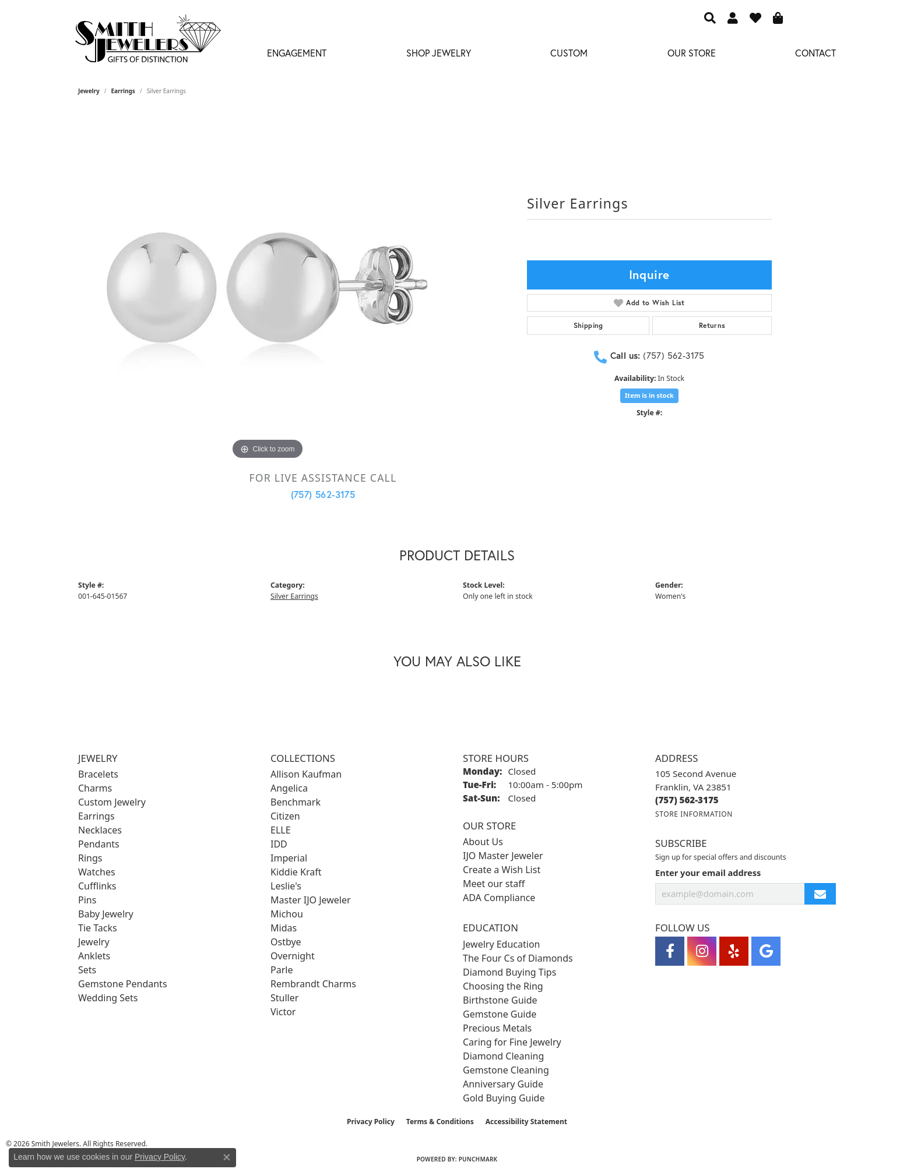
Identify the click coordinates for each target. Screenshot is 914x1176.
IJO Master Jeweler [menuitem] (503, 855)
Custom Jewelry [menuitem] (112, 802)
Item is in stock (649, 395)
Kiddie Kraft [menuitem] (295, 872)
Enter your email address (708, 872)
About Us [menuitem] (483, 841)
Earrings (123, 91)
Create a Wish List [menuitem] (501, 869)
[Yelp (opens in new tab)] (733, 951)
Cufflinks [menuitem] (97, 886)
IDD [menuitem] (278, 844)
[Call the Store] (687, 800)
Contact (815, 53)
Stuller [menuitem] (284, 997)
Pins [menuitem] (87, 900)
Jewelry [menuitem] (94, 941)
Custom (569, 53)
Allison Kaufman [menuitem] (306, 774)
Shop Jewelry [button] (438, 53)
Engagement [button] (296, 53)
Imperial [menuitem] (288, 858)
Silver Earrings (294, 596)
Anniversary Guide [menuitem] (503, 1084)
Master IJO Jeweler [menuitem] (310, 900)
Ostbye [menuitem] (285, 941)
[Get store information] (694, 814)
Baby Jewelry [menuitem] (105, 913)
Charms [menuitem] (95, 788)
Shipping (588, 325)
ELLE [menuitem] (280, 830)
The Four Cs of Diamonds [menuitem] (518, 958)
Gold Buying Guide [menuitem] (503, 1098)
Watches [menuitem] (96, 872)
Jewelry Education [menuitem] (501, 944)
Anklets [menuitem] (94, 955)
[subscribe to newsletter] (820, 894)
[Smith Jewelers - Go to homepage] (147, 42)
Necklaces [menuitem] (100, 830)
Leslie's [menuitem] (285, 886)
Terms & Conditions (440, 1121)
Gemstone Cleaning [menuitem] (506, 1070)
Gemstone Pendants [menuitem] (122, 983)
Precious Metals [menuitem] (497, 1028)
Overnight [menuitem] (292, 955)
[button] (710, 17)
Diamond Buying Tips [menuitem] (509, 972)
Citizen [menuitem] (285, 816)
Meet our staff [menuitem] (494, 883)
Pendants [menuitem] (98, 844)
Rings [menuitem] (90, 858)
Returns (712, 325)
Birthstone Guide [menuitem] (500, 1000)
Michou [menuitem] (286, 913)
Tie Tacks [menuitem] (97, 927)
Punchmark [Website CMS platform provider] (478, 1159)
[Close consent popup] (226, 1157)
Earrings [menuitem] (96, 816)
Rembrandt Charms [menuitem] (313, 983)
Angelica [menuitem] (289, 788)
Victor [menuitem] (283, 1011)
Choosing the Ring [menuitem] (503, 986)
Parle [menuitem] (281, 969)
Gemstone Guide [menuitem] (499, 1014)
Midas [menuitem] (283, 927)
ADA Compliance (499, 897)
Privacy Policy (371, 1121)
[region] (267, 287)
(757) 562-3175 (323, 494)
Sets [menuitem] (87, 969)
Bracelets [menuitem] (98, 774)
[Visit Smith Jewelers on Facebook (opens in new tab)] (669, 951)
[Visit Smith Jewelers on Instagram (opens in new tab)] (701, 951)
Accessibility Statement (526, 1121)
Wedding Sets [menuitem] (108, 997)
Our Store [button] (691, 53)
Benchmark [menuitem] (295, 802)
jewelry (89, 91)
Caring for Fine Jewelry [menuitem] (512, 1042)
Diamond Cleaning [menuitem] (503, 1056)
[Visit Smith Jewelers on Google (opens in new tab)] (766, 951)
